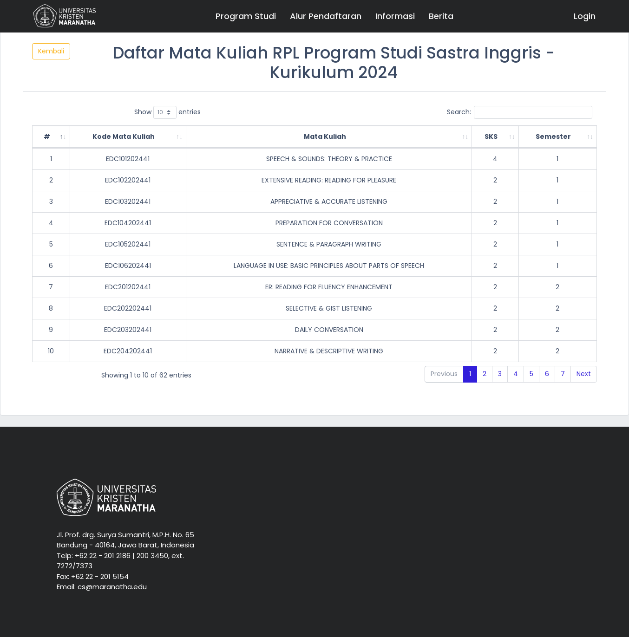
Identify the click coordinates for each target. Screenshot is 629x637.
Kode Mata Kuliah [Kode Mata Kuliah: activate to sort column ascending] (123, 136)
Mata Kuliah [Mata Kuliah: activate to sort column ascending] (325, 136)
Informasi (395, 16)
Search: (519, 112)
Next (584, 373)
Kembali (51, 51)
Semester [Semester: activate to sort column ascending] (553, 136)
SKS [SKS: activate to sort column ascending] (491, 136)
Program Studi (246, 16)
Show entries (167, 112)
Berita (441, 16)
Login (585, 16)
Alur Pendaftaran (325, 16)
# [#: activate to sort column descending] (47, 136)
